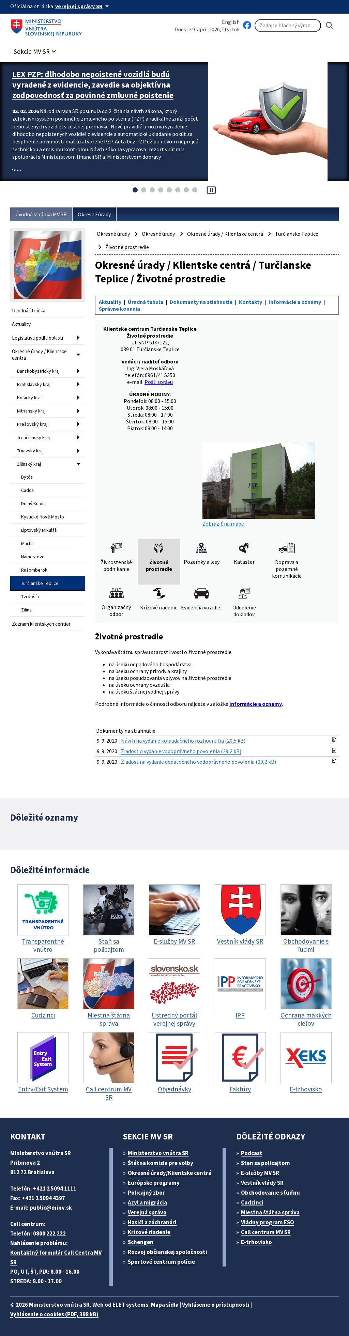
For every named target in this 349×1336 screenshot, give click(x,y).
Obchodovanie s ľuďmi (270, 1192)
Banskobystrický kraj (38, 371)
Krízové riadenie (149, 1232)
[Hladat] (330, 26)
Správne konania (119, 308)
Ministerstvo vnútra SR (158, 1153)
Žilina (26, 610)
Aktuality (21, 324)
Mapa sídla (165, 1304)
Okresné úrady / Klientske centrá (39, 354)
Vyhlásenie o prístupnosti (215, 1304)
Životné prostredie (127, 247)
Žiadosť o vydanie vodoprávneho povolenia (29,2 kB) (181, 751)
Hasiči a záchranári (152, 1222)
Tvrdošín (30, 596)
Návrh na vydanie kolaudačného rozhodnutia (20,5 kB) (183, 740)
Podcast (251, 1153)
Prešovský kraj (32, 424)
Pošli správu (159, 381)
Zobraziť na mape (258, 484)
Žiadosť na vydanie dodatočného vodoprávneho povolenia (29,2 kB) (198, 761)
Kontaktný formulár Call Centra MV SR (56, 1257)
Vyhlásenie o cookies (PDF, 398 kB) (54, 1314)
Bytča (27, 477)
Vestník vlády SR (262, 1182)
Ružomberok (34, 570)
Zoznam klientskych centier (41, 624)
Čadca (27, 490)
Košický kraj (29, 397)
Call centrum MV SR (266, 1232)
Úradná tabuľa (145, 301)
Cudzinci (252, 1202)
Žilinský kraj (29, 464)
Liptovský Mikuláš (39, 530)
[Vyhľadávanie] (288, 25)
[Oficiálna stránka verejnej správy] (83, 6)
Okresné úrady (94, 214)
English (231, 21)
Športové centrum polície (161, 1261)
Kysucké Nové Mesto (42, 517)
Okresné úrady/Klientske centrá (169, 1173)
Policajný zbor (146, 1192)
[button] (35, 49)
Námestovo (33, 557)
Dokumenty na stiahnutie (201, 301)
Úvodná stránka (28, 310)
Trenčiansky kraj (33, 437)
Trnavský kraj (30, 451)
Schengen (140, 1242)
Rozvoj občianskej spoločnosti (167, 1252)
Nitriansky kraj (31, 411)
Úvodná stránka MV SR (41, 214)
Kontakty (250, 301)
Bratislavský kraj (33, 384)
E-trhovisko (256, 1242)
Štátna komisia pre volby (160, 1163)
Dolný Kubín (33, 503)
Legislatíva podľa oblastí (37, 338)
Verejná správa (147, 1212)
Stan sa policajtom (265, 1163)
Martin (27, 543)
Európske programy (154, 1182)
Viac (16, 171)
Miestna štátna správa (270, 1212)
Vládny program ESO (267, 1222)
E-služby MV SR (260, 1173)
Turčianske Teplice (40, 583)
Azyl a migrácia (147, 1202)
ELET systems (130, 1304)
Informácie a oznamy (295, 301)
